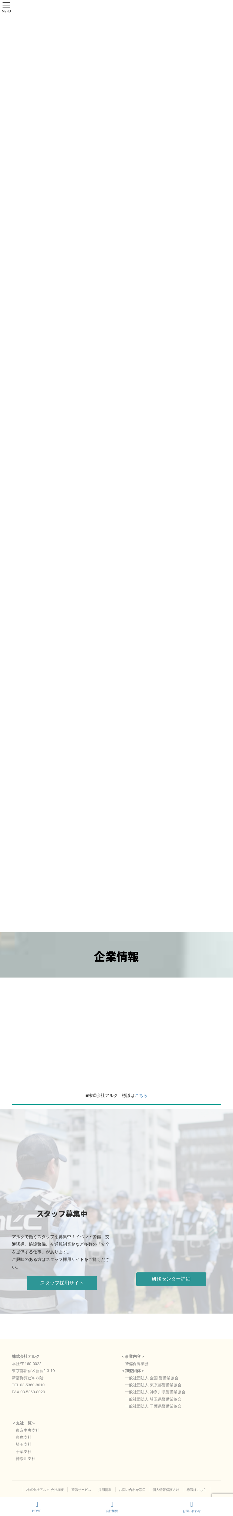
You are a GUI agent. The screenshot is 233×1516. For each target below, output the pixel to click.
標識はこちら (197, 1489)
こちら (141, 1095)
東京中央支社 (27, 1430)
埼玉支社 (24, 1444)
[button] (62, 1283)
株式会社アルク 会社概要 (45, 1489)
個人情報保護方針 (166, 1489)
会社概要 (112, 1507)
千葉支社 (24, 1451)
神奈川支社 (25, 1458)
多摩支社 (24, 1437)
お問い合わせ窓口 (132, 1489)
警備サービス (81, 1489)
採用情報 (105, 1489)
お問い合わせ (192, 1507)
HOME (36, 1507)
